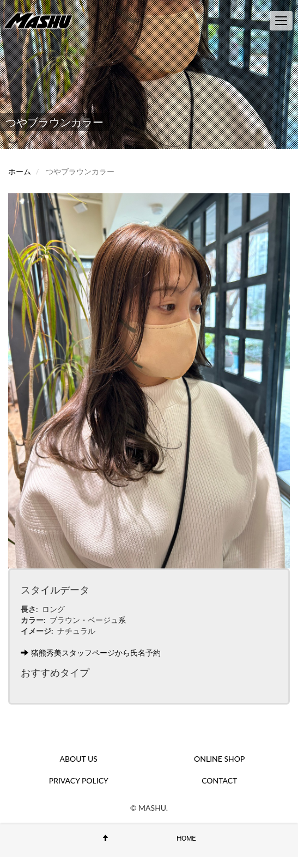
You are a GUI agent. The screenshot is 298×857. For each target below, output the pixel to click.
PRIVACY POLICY (78, 780)
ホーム (19, 171)
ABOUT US (79, 758)
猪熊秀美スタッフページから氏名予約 (91, 652)
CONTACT (219, 780)
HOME (186, 838)
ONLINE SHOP (219, 758)
